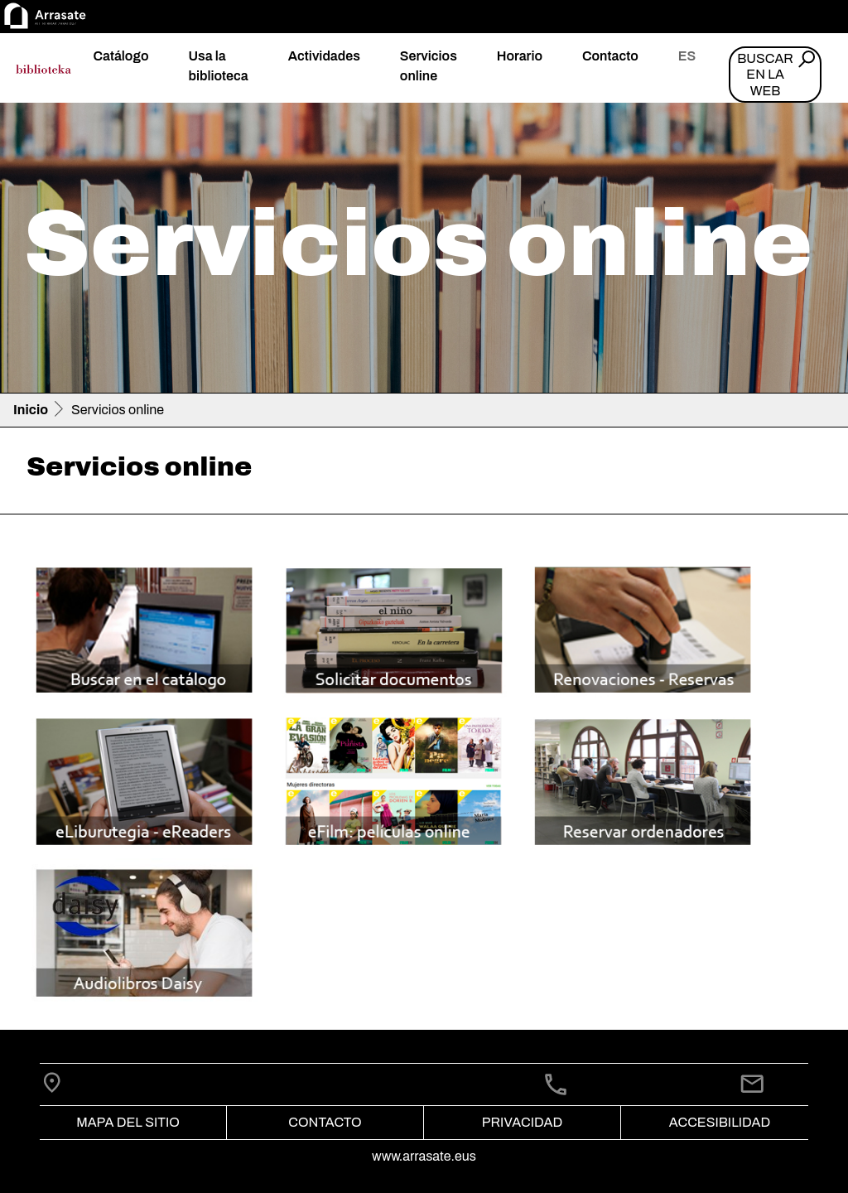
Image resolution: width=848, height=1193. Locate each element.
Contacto (610, 56)
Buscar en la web (765, 74)
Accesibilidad (719, 1122)
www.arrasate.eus (424, 1156)
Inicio (30, 410)
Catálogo (120, 56)
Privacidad (522, 1122)
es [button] (687, 56)
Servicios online (428, 66)
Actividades (324, 56)
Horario (519, 56)
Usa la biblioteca (218, 66)
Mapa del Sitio (128, 1122)
